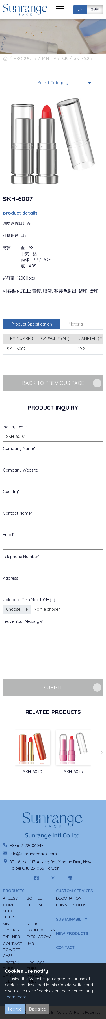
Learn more (15, 997)
